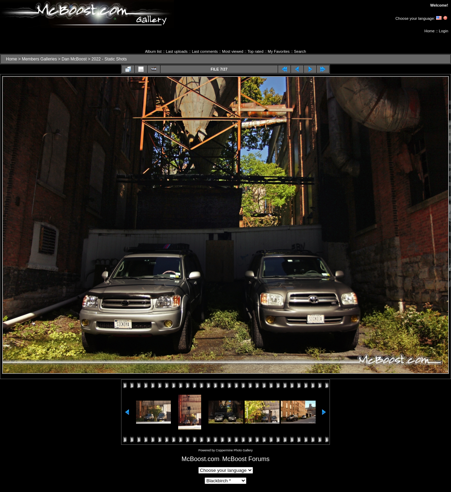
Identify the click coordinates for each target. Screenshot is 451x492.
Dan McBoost (74, 59)
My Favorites (279, 51)
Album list (153, 51)
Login (443, 31)
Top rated (255, 51)
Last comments (205, 51)
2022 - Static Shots (109, 59)
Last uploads (177, 51)
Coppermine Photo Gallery (234, 450)
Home (430, 31)
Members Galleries (39, 59)
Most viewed (232, 51)
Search (300, 51)
